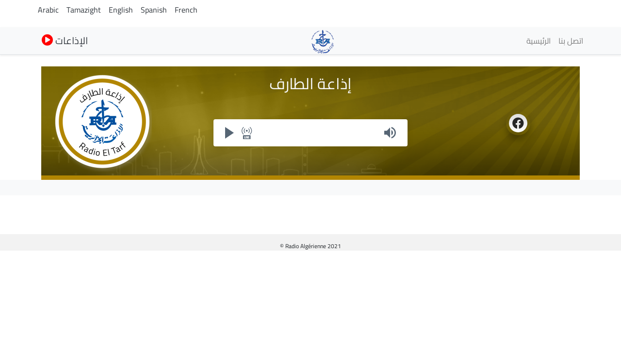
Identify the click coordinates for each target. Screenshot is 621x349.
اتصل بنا (570, 40)
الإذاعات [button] (65, 40)
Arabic (48, 9)
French (186, 9)
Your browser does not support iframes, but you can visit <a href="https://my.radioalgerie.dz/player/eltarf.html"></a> (310, 132)
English (121, 9)
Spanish (154, 9)
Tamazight (83, 9)
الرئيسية (538, 40)
